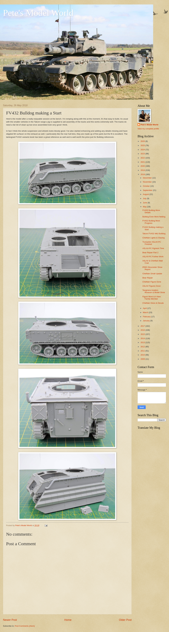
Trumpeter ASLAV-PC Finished (151, 243)
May (145, 207)
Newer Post (10, 619)
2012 (143, 347)
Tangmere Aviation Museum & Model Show (153, 291)
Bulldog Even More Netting (153, 217)
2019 (143, 170)
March (146, 312)
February (147, 316)
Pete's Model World (38, 13)
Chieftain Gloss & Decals (153, 303)
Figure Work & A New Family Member (151, 297)
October (146, 186)
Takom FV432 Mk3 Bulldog (153, 233)
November (147, 182)
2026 (143, 141)
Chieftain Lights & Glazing (153, 238)
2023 (143, 154)
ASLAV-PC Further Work (152, 256)
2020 (143, 166)
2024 (143, 149)
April (145, 308)
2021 (143, 162)
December (147, 178)
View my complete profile (148, 129)
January (146, 321)
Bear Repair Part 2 (150, 252)
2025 (143, 145)
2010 (143, 355)
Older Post (125, 619)
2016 (143, 330)
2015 (143, 334)
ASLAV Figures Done (151, 286)
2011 (143, 351)
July (145, 198)
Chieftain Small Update (152, 273)
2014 (143, 338)
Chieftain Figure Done (151, 282)
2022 (143, 158)
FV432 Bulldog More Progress (151, 222)
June (145, 203)
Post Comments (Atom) (25, 626)
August (146, 194)
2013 (143, 342)
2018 (143, 174)
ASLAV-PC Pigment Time (153, 248)
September (148, 190)
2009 (143, 359)
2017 (143, 326)
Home (67, 619)
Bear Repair (147, 278)
